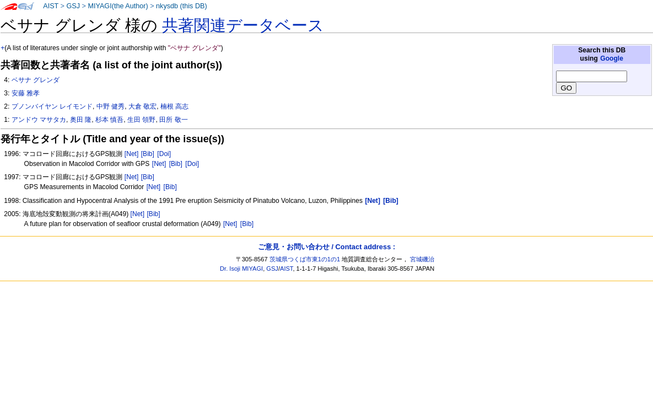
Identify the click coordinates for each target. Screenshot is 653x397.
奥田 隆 (80, 120)
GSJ (73, 6)
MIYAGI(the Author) (118, 6)
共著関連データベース (243, 25)
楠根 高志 (174, 106)
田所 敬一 (173, 120)
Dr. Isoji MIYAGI (241, 268)
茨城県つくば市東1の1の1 (305, 259)
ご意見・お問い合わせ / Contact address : (326, 247)
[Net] (132, 154)
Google (611, 58)
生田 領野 (141, 120)
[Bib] (147, 154)
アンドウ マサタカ (39, 120)
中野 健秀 (110, 106)
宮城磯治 (422, 259)
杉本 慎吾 (109, 120)
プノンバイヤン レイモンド (52, 106)
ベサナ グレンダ (36, 80)
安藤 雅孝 (26, 93)
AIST (50, 6)
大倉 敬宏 (142, 106)
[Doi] (164, 154)
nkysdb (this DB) (181, 6)
